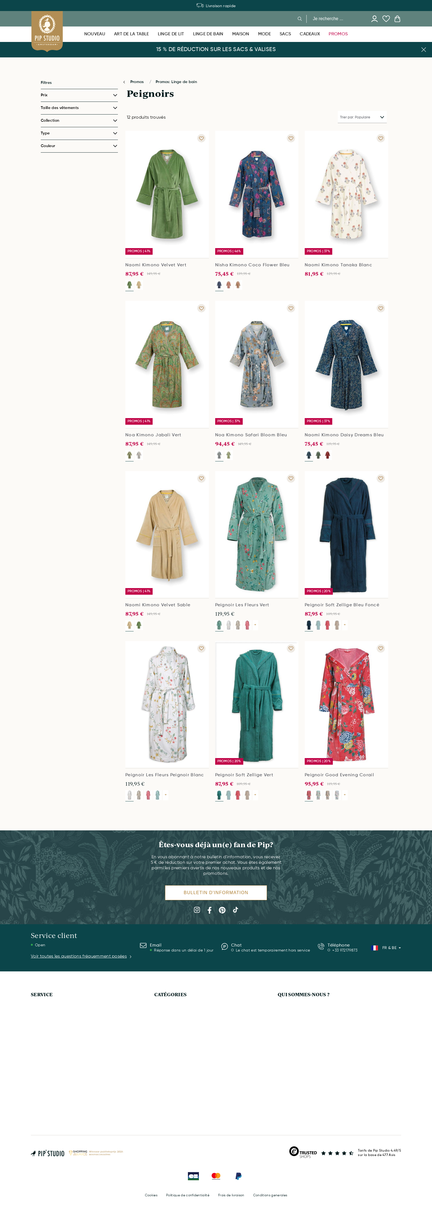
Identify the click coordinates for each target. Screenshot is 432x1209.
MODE (159, 1084)
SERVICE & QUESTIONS (51, 1046)
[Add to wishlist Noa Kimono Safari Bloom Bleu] (291, 308)
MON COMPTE (44, 1055)
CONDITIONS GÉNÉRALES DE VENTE (310, 1104)
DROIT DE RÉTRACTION (52, 1075)
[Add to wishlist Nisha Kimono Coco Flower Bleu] (291, 138)
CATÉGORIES (170, 994)
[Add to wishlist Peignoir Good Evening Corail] (381, 648)
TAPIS (159, 1017)
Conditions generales (270, 1195)
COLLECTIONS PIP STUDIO (302, 1036)
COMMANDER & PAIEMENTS (56, 1065)
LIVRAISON (41, 1026)
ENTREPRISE (288, 1026)
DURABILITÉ (288, 1055)
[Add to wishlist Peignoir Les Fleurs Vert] (291, 478)
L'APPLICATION (291, 1017)
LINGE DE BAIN (167, 1007)
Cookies (151, 1195)
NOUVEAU (163, 1055)
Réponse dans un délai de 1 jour (183, 950)
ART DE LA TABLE (170, 1065)
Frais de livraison (231, 1195)
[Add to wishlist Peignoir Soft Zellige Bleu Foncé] (381, 478)
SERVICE (42, 994)
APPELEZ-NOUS (45, 1017)
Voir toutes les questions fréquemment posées (81, 956)
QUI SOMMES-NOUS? (297, 1007)
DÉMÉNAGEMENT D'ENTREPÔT (58, 1007)
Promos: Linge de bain (176, 82)
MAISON (161, 1046)
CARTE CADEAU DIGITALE (177, 1036)
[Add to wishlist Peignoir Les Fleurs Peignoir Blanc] (201, 648)
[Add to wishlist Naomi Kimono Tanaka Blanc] (381, 138)
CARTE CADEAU (45, 1036)
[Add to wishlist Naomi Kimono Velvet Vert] (201, 138)
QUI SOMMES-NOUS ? (304, 994)
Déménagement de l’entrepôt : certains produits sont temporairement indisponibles (216, 6)
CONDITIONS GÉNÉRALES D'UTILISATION (314, 1094)
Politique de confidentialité (187, 1195)
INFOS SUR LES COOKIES (300, 1065)
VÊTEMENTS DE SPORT (174, 1075)
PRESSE (284, 1046)
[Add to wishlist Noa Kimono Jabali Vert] (201, 308)
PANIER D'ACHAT (46, 1084)
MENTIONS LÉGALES (296, 1084)
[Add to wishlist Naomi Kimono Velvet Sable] (201, 478)
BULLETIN (39, 1094)
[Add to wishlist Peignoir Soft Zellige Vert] (291, 648)
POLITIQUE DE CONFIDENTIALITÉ (307, 1075)
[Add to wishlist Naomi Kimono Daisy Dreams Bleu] (381, 308)
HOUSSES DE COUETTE (175, 1026)
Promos (137, 82)
